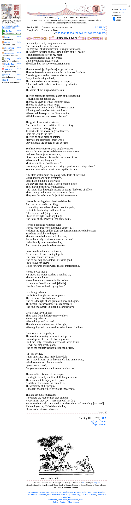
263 (94, 33)
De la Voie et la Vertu (56, 495)
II (98, 27)
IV (104, 27)
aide (60, 499)
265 (104, 33)
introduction (73, 499)
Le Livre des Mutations (36, 495)
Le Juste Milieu (80, 492)
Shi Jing (9, 31)
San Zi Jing (9, 53)
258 (72, 33)
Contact (63, 502)
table (81, 499)
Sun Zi (7, 75)
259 (76, 33)
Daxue (7, 42)
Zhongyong (9, 48)
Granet (118, 18)
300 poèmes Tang (73, 495)
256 (63, 33)
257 (67, 33)
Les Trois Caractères (96, 492)
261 (85, 33)
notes (65, 499)
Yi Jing (7, 59)
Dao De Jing (9, 64)
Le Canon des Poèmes (36, 492)
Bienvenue (52, 499)
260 (81, 33)
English (97, 482)
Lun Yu (7, 37)
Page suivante (99, 424)
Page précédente (98, 421)
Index (55, 502)
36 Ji (6, 80)
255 (58, 33)
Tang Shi (8, 69)
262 (90, 33)
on (83, 482)
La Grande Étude (66, 492)
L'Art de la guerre (88, 495)
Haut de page (73, 502)
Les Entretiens (52, 492)
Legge (118, 20)
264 (99, 33)
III (100, 27)
